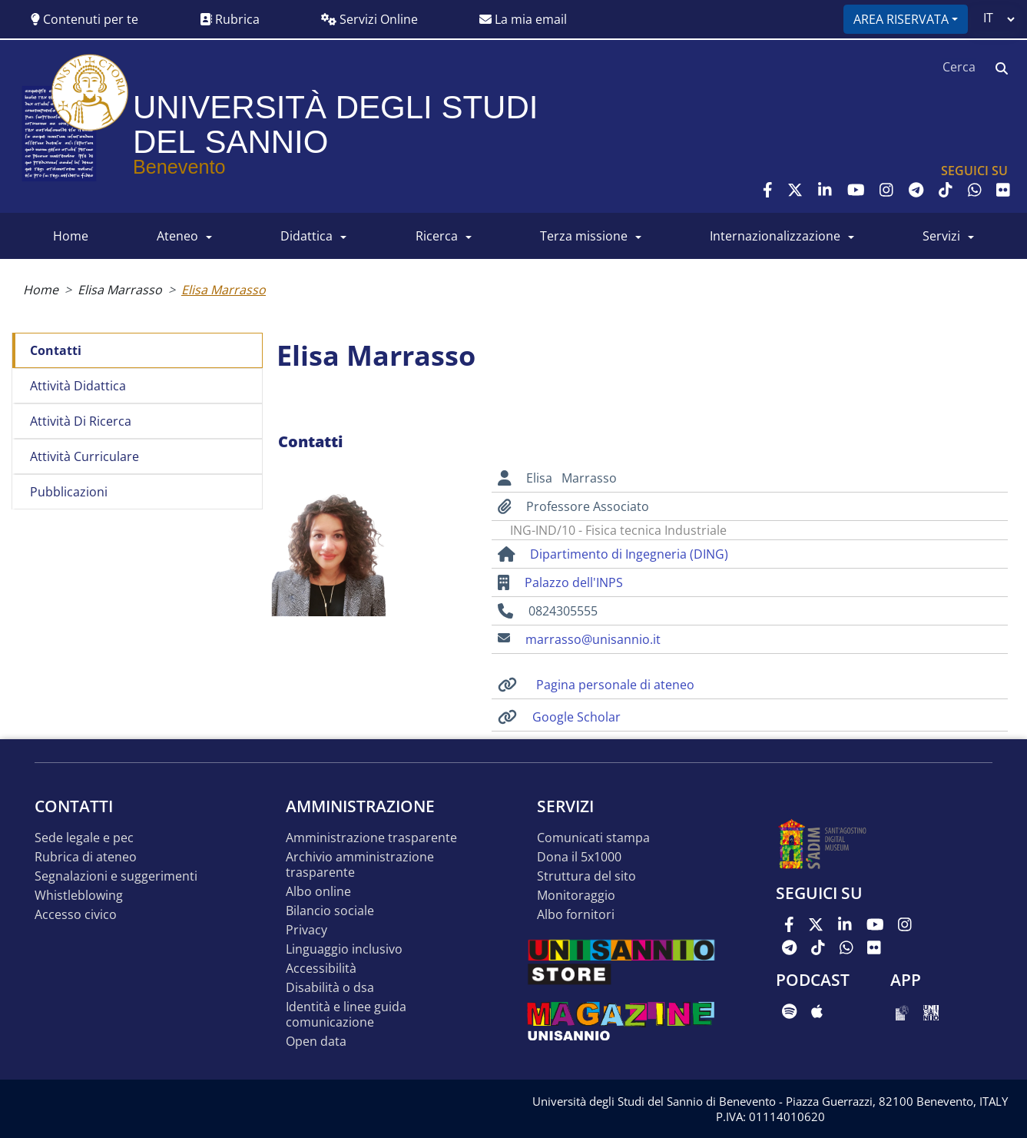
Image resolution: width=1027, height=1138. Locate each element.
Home (40, 289)
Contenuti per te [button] (84, 19)
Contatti (55, 350)
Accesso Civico (76, 915)
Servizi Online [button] (369, 19)
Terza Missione (584, 235)
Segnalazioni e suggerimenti (116, 876)
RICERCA (437, 235)
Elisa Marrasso (120, 289)
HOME (70, 235)
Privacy (306, 930)
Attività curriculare (84, 456)
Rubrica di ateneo (86, 857)
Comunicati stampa (593, 838)
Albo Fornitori (576, 915)
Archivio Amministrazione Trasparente (360, 865)
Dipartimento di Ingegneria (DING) (629, 554)
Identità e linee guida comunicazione (346, 1014)
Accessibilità (321, 968)
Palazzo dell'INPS (574, 582)
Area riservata (901, 19)
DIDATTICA (306, 235)
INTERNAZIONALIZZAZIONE (775, 235)
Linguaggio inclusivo (344, 949)
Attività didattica (78, 385)
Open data (316, 1041)
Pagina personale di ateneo (615, 684)
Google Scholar (576, 717)
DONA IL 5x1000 (579, 857)
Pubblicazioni (69, 491)
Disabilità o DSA (330, 988)
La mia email (523, 19)
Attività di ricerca (80, 421)
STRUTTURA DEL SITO (586, 876)
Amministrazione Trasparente (371, 838)
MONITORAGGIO (576, 896)
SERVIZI (941, 235)
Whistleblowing (79, 896)
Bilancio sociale (330, 911)
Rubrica (230, 19)
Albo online (318, 892)
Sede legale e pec (84, 838)
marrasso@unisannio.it (593, 639)
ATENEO (177, 235)
